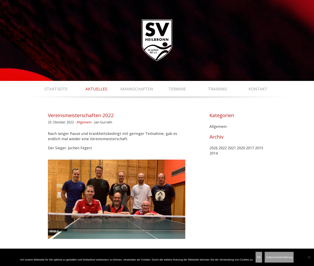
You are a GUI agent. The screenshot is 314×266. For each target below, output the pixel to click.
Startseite (55, 89)
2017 (250, 147)
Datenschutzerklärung (279, 257)
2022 (223, 147)
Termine (177, 89)
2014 (214, 153)
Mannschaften (136, 89)
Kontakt (258, 89)
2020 (241, 147)
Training (217, 89)
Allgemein (84, 122)
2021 (232, 147)
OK (259, 257)
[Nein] (309, 257)
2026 (214, 147)
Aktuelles (96, 89)
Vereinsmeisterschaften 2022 (81, 115)
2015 (259, 147)
